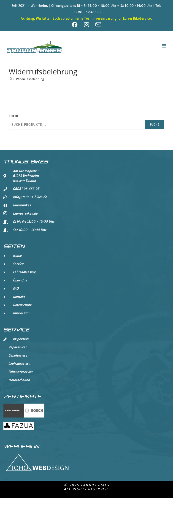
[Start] (10, 79)
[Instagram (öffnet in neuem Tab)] (89, 24)
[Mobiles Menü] (164, 46)
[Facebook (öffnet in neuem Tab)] (78, 24)
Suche (14, 116)
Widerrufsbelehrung (30, 79)
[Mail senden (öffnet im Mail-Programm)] (98, 24)
